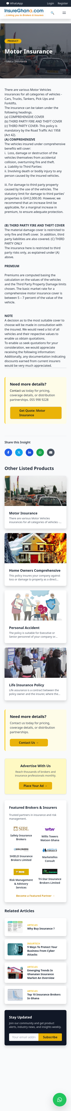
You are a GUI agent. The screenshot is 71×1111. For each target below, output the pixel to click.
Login (50, 3)
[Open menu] (64, 13)
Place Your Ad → (35, 786)
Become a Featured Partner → (35, 896)
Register (63, 3)
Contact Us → (29, 743)
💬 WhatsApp (14, 3)
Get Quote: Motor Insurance (32, 413)
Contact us (18, 391)
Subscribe (50, 1037)
